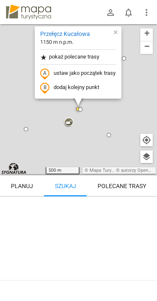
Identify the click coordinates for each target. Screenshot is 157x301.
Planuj (22, 186)
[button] (26, 129)
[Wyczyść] (146, 205)
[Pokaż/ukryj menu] (146, 12)
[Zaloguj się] (110, 12)
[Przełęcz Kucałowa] (78, 232)
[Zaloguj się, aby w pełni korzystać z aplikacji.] (144, 278)
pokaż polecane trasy (69, 57)
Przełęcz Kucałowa (65, 34)
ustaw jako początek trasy (78, 73)
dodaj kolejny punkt (69, 88)
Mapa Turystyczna (108, 170)
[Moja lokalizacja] (146, 140)
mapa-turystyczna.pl (28, 12)
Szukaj (65, 186)
